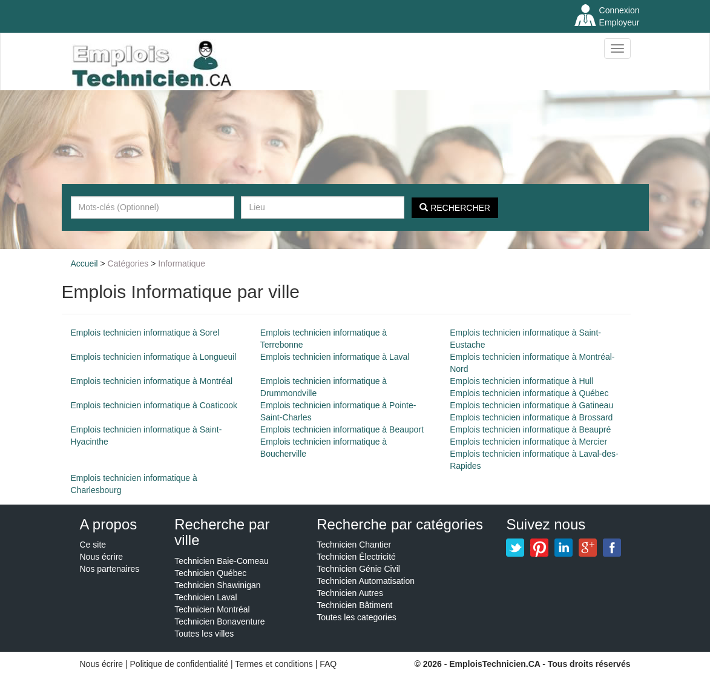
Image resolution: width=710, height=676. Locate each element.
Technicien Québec (210, 573)
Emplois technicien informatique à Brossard (531, 417)
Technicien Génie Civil (358, 569)
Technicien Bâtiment (354, 605)
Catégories (128, 263)
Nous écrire (101, 557)
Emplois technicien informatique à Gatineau (531, 405)
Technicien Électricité (356, 557)
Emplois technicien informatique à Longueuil (154, 357)
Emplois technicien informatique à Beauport (342, 429)
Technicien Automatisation (366, 581)
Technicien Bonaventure (219, 621)
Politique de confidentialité (179, 664)
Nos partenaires (110, 569)
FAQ (328, 664)
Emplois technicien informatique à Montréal (152, 381)
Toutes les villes (204, 633)
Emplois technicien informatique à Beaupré (530, 429)
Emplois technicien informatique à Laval (335, 357)
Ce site (93, 544)
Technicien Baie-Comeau (221, 561)
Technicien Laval (205, 597)
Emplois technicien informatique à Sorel (145, 332)
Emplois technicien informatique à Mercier (528, 441)
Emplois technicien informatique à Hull (521, 381)
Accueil (84, 263)
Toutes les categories (356, 617)
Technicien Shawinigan (217, 585)
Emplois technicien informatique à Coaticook (154, 405)
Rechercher (454, 208)
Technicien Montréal (212, 609)
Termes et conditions (275, 664)
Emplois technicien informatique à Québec (529, 393)
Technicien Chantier (354, 544)
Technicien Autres (350, 593)
